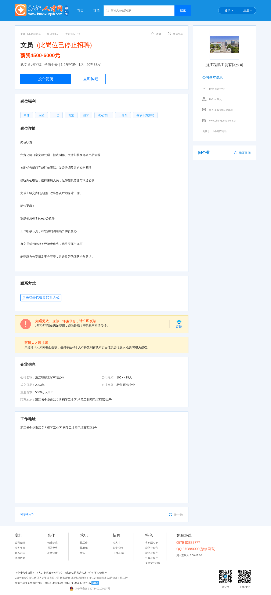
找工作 (84, 542)
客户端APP (151, 542)
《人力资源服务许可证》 (50, 572)
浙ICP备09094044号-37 (78, 582)
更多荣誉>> (100, 572)
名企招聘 (118, 547)
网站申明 (52, 547)
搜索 (183, 10)
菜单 (96, 10)
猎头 (82, 552)
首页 (80, 10)
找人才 (116, 542)
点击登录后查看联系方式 (40, 298)
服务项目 (20, 547)
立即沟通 (90, 79)
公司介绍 (20, 542)
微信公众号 (151, 547)
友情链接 (52, 552)
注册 (246, 10)
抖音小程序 (151, 557)
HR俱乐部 (118, 552)
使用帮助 (20, 557)
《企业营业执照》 (25, 572)
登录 (228, 10)
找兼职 (84, 547)
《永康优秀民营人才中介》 (79, 572)
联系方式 (20, 552)
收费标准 (52, 542)
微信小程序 (151, 552)
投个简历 (45, 79)
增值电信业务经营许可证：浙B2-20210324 (39, 582)
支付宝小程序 (152, 563)
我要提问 (242, 153)
